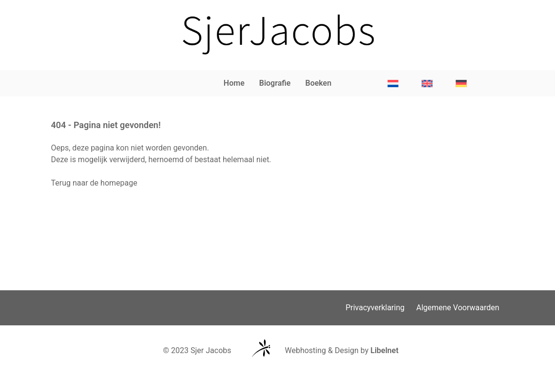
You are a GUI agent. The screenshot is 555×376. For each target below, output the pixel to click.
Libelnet (384, 350)
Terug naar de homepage (94, 183)
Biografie (275, 83)
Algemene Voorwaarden (457, 307)
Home (234, 83)
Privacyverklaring (374, 307)
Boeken (318, 83)
